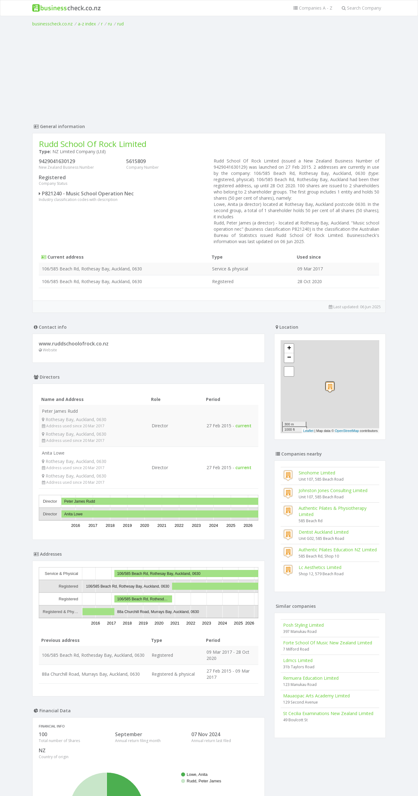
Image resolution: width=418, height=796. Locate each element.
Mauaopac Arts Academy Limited (316, 696)
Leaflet (308, 431)
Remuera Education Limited (311, 678)
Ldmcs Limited (298, 660)
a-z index (87, 24)
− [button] (289, 357)
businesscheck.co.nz (52, 24)
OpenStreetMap (347, 431)
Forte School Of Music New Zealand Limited (327, 643)
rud (120, 24)
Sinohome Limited (317, 473)
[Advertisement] (209, 73)
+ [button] (289, 348)
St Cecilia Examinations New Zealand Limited (328, 713)
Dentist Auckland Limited (324, 532)
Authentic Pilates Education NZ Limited (338, 550)
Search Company (361, 8)
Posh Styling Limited (303, 625)
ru (110, 24)
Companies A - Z (312, 8)
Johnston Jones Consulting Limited (333, 490)
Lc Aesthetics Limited (320, 567)
